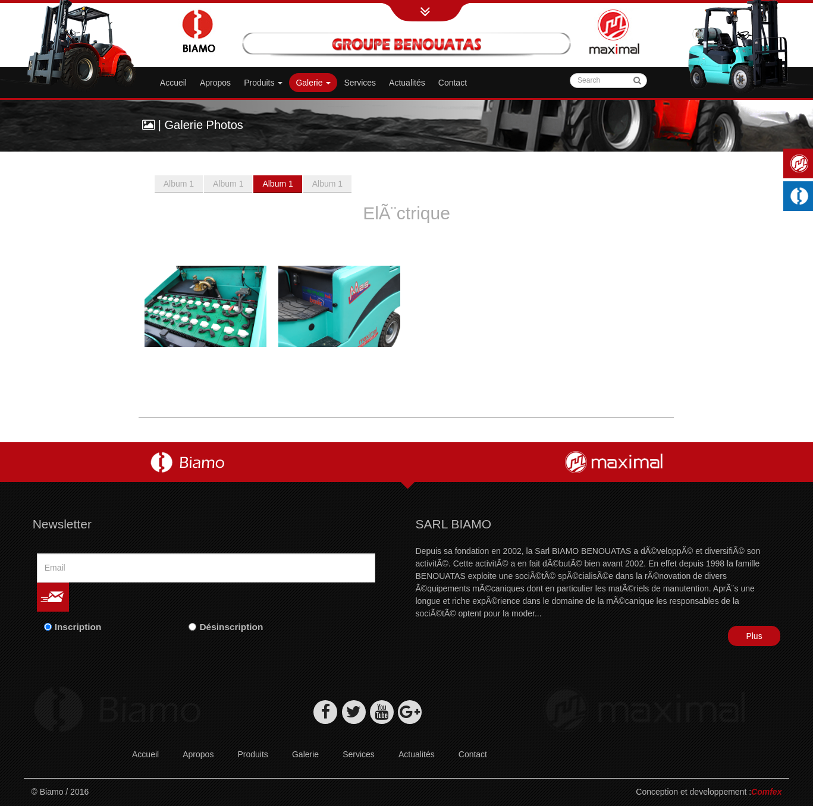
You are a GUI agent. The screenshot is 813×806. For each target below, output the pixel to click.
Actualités (407, 82)
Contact (452, 82)
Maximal (801, 163)
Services (360, 82)
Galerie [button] (313, 82)
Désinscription (231, 627)
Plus (754, 636)
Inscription (78, 627)
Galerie (305, 754)
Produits (263, 82)
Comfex (766, 791)
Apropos (215, 82)
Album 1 (179, 183)
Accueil (173, 82)
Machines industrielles (801, 196)
